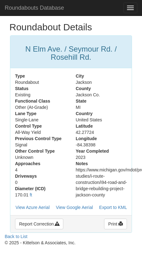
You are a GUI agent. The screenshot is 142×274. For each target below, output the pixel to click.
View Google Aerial (74, 207)
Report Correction (39, 223)
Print (115, 223)
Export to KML (113, 207)
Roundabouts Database (34, 8)
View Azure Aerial (33, 207)
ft (31, 194)
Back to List (16, 236)
